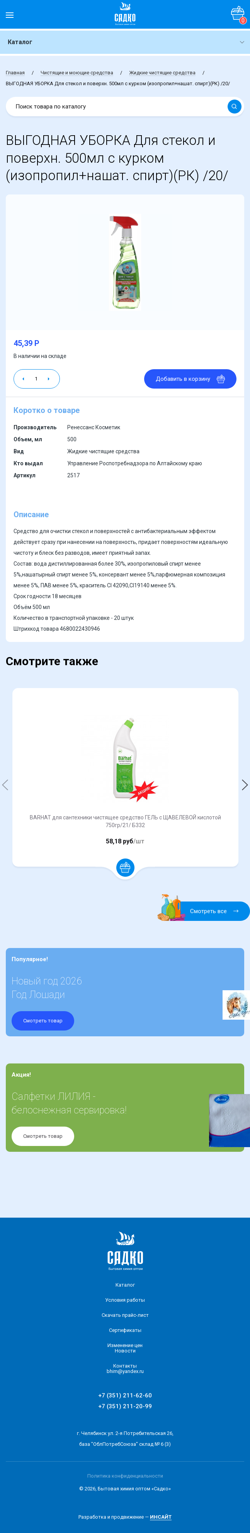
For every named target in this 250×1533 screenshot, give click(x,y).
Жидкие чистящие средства (162, 73)
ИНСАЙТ (161, 1517)
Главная (15, 73)
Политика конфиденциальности (125, 1476)
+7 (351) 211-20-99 (125, 1406)
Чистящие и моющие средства (77, 73)
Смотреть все (202, 911)
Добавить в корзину (190, 379)
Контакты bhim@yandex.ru (125, 1368)
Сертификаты (125, 1330)
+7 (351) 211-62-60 (125, 1395)
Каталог (125, 1285)
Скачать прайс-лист (125, 1315)
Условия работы (125, 1300)
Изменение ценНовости (125, 1348)
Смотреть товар (43, 1021)
